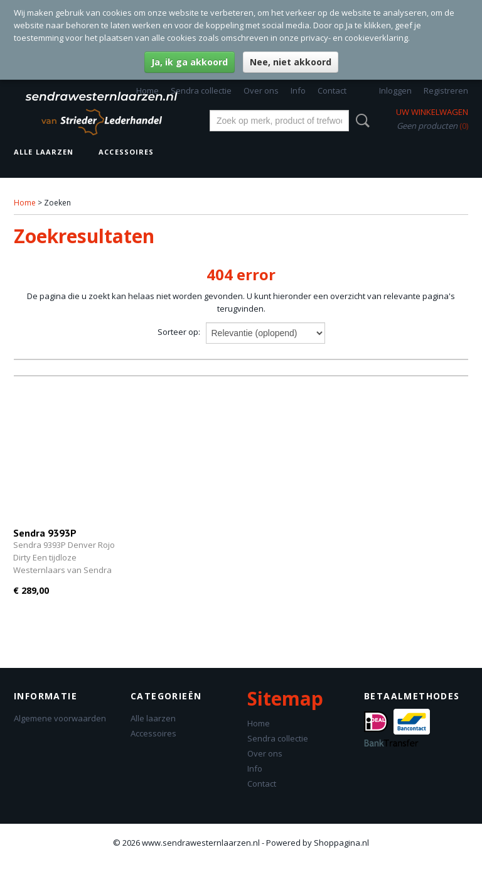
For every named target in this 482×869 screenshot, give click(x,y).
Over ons (261, 90)
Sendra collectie (201, 90)
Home (147, 90)
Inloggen (395, 90)
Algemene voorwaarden (60, 718)
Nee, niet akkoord (290, 62)
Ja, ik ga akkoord (189, 62)
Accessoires (126, 151)
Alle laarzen (43, 151)
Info (298, 90)
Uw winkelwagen (432, 112)
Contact (332, 90)
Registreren (446, 90)
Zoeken (360, 120)
